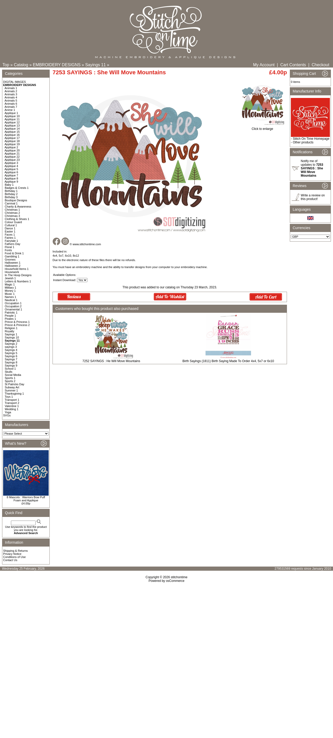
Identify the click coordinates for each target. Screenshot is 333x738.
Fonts (8, 250)
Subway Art (12, 387)
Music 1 (10, 293)
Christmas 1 (12, 209)
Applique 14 (12, 128)
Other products (303, 142)
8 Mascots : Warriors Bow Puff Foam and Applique (26, 499)
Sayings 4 (11, 349)
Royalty (9, 331)
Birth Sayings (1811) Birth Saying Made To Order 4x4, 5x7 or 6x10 (228, 361)
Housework (12, 272)
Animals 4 (11, 97)
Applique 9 (11, 181)
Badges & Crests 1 (17, 187)
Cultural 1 (11, 225)
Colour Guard (13, 222)
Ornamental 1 (13, 309)
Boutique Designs (16, 200)
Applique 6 (11, 172)
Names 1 (10, 296)
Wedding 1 (11, 409)
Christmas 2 (12, 212)
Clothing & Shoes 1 (17, 219)
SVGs (7, 415)
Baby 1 (9, 184)
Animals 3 (11, 94)
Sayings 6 (11, 356)
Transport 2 (12, 402)
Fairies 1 (10, 237)
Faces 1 (10, 234)
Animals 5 (11, 100)
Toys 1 (9, 396)
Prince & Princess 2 (17, 325)
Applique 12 (12, 122)
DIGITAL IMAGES (14, 81)
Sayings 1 (11, 334)
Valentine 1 (12, 406)
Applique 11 (12, 119)
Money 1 (10, 290)
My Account (264, 65)
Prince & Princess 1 (17, 321)
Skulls (8, 371)
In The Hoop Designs (18, 275)
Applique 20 (12, 150)
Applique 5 (11, 169)
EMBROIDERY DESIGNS (56, 65)
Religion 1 (11, 328)
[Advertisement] (166, 627)
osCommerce (175, 581)
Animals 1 (11, 88)
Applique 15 (12, 131)
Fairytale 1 (11, 240)
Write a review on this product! (313, 197)
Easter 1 (10, 231)
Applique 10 (12, 116)
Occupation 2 (13, 306)
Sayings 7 (11, 359)
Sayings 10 (12, 337)
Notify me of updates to (312, 168)
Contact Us (10, 560)
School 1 (10, 368)
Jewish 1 (10, 278)
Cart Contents (293, 65)
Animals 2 (11, 91)
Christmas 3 (12, 215)
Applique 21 (12, 153)
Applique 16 (12, 134)
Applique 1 (11, 113)
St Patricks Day (14, 384)
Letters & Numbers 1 (18, 281)
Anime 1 (10, 109)
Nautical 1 (11, 300)
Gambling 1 (12, 256)
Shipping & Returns (15, 550)
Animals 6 (11, 103)
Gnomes (10, 259)
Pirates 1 (10, 318)
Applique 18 (12, 141)
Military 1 (10, 287)
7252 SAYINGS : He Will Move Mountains (111, 361)
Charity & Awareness (18, 206)
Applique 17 (12, 137)
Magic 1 (10, 284)
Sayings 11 (95, 65)
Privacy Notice (12, 553)
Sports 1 (10, 378)
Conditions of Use (14, 557)
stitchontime (179, 577)
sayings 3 (11, 346)
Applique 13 (12, 125)
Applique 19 (12, 144)
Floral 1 (9, 247)
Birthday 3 (11, 197)
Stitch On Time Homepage (311, 139)
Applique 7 (11, 175)
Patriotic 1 (11, 312)
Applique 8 (11, 178)
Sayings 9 (11, 365)
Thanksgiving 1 (14, 393)
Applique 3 (11, 162)
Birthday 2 (11, 194)
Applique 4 (11, 166)
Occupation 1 (13, 303)
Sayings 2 (11, 343)
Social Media (13, 374)
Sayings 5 (11, 353)
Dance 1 (10, 228)
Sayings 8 (11, 362)
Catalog (21, 65)
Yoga (8, 412)
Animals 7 (11, 106)
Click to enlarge (262, 127)
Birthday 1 (11, 190)
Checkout (320, 65)
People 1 (10, 315)
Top (6, 65)
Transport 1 (12, 399)
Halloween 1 (13, 262)
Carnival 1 (11, 203)
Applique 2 (11, 147)
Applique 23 (12, 159)
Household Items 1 (17, 268)
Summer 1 (11, 390)
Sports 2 (10, 381)
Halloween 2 (13, 265)
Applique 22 (12, 156)
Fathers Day (12, 243)
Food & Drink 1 (14, 253)
